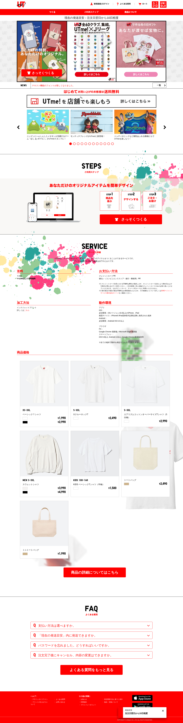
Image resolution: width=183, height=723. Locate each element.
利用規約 (84, 702)
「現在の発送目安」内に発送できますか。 (67, 635)
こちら (26, 310)
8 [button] (97, 143)
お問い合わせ (60, 702)
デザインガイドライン (40, 699)
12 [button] (112, 143)
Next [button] (164, 127)
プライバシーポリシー (88, 705)
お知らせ (84, 699)
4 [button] (82, 143)
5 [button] (86, 143)
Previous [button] (18, 127)
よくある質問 (60, 699)
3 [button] (78, 143)
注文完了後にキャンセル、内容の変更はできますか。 (75, 655)
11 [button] (108, 143)
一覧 (159, 85)
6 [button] (89, 143)
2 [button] (74, 143)
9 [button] (101, 143)
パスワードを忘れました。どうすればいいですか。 (74, 645)
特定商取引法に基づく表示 (113, 699)
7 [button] (93, 143)
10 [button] (105, 143)
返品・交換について (111, 702)
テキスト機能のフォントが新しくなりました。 (53, 85)
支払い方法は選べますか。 (57, 625)
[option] (48, 125)
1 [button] (70, 143)
